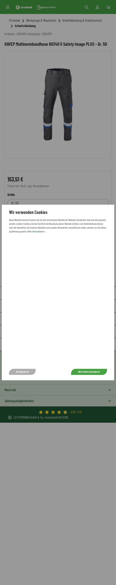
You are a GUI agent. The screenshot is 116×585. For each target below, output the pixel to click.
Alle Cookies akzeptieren (89, 371)
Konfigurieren (22, 371)
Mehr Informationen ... (37, 231)
